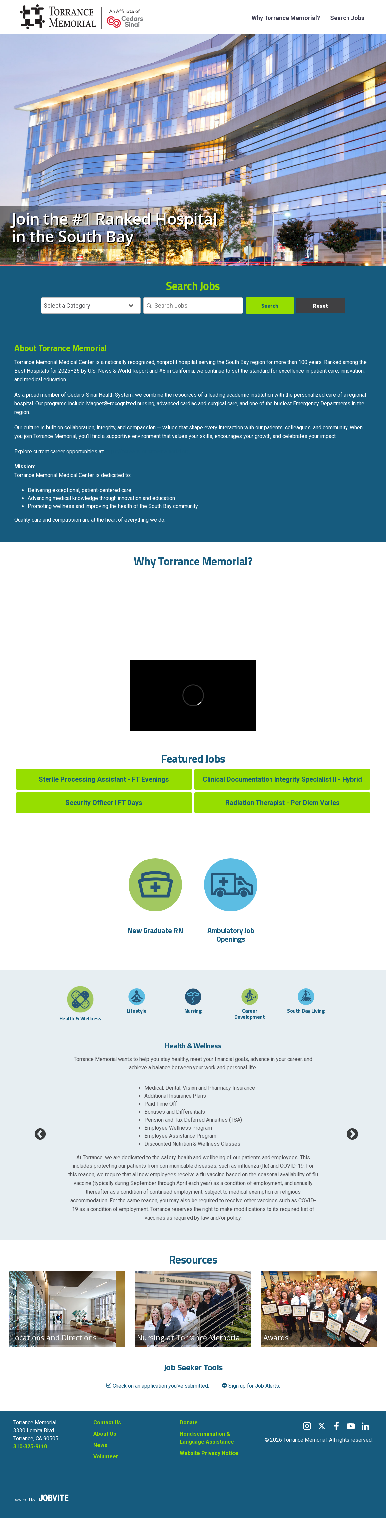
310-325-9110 (30, 1446)
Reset (320, 306)
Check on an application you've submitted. (157, 1386)
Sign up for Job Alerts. (251, 1386)
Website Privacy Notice (209, 1453)
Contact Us (107, 1422)
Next (349, 1131)
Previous (37, 1131)
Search (270, 306)
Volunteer (105, 1456)
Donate (189, 1422)
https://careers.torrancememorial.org (147, 451)
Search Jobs (347, 17)
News (100, 1445)
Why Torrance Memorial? (286, 17)
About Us (104, 1434)
